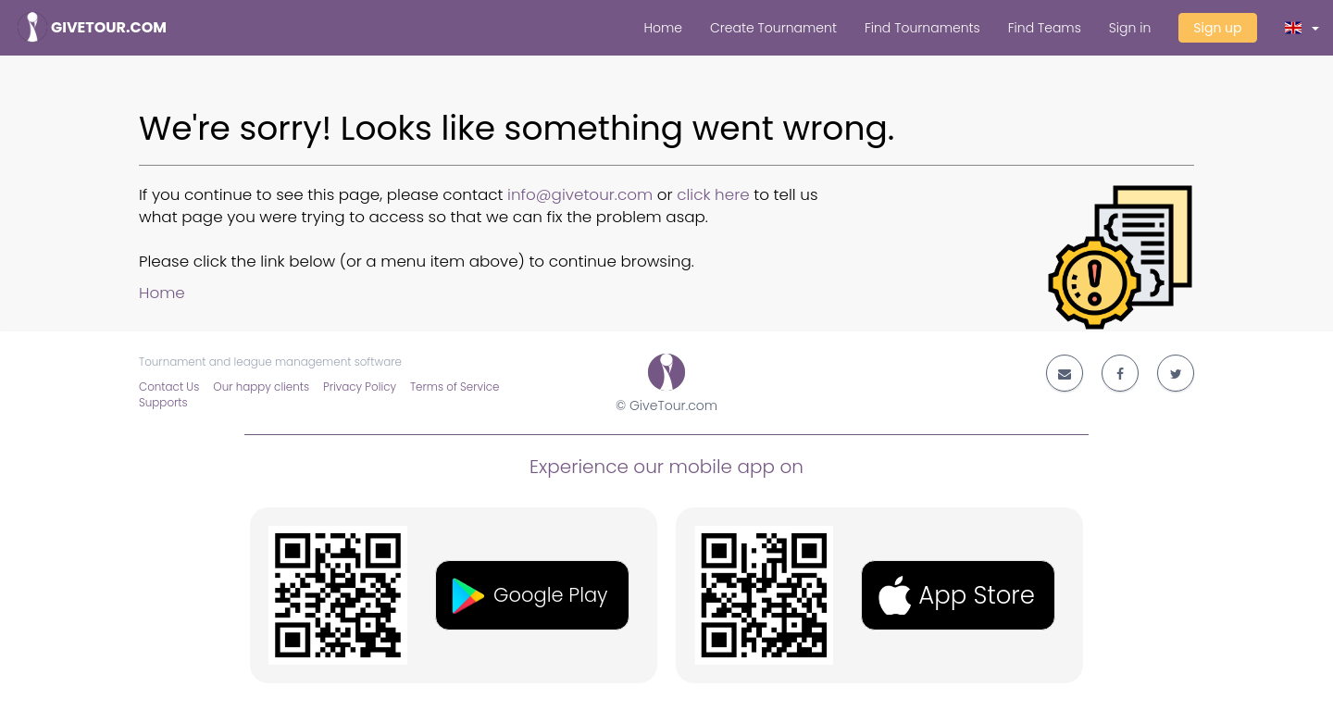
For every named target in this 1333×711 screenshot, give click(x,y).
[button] (1302, 28)
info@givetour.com (580, 194)
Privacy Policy (359, 387)
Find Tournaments (922, 28)
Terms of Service (455, 387)
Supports (163, 402)
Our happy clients (261, 387)
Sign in (1130, 28)
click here (713, 194)
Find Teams (1044, 28)
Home (662, 28)
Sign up (1217, 28)
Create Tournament (773, 28)
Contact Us (169, 387)
